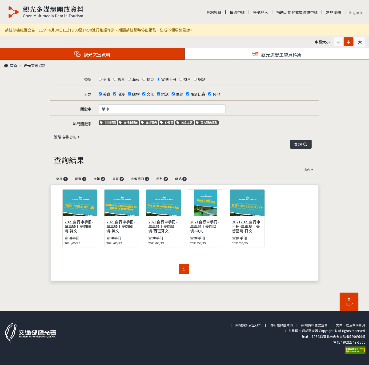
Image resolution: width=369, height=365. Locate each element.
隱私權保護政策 (281, 325)
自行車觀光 (128, 122)
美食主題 (185, 122)
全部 (62, 178)
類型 (88, 79)
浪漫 (121, 94)
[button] (338, 41)
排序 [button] (307, 169)
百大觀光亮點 (206, 122)
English (355, 12)
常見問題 (333, 12)
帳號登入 (260, 12)
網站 (201, 79)
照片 (187, 79)
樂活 (165, 94)
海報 (136, 79)
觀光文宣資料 (34, 65)
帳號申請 (237, 12)
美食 (106, 94)
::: (232, 325)
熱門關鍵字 (82, 124)
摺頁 (150, 79)
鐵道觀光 (149, 122)
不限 (106, 79)
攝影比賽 (197, 94)
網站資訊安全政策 (248, 325)
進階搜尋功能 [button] (65, 137)
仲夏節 (167, 122)
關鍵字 (86, 109)
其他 (216, 94)
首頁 (10, 65)
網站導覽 (213, 12)
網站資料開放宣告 (314, 325)
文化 (150, 94)
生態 (179, 94)
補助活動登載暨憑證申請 (297, 12)
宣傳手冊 (168, 79)
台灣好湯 (108, 122)
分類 (88, 94)
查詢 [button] (301, 144)
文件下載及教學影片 (350, 325)
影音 (121, 79)
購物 (136, 94)
